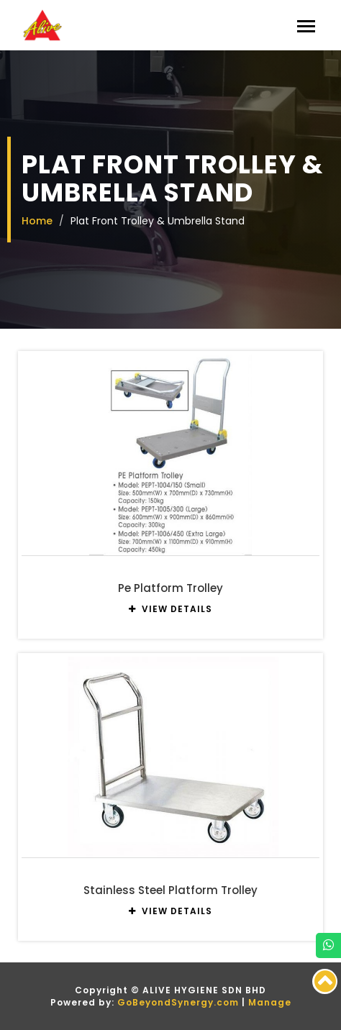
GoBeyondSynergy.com (178, 1002)
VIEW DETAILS (170, 609)
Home (37, 221)
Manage (269, 1002)
